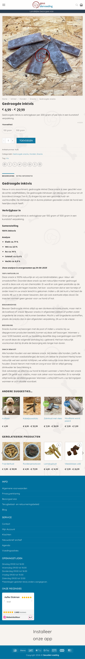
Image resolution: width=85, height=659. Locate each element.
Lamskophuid (50, 464)
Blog (4, 509)
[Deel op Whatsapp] (4, 164)
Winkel (13, 99)
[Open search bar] (77, 5)
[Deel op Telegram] (39, 164)
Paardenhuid (8, 464)
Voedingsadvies (10, 550)
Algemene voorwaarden (14, 488)
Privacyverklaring (11, 493)
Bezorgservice (9, 499)
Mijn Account (8, 529)
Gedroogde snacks (47, 99)
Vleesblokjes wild (73, 464)
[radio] (7, 130)
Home (4, 99)
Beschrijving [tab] (8, 176)
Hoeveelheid (7, 125)
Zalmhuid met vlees (53, 418)
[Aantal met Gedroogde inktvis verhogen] (12, 140)
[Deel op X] (14, 164)
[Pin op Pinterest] (29, 164)
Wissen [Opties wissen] (80, 123)
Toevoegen (26, 140)
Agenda (6, 545)
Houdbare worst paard (72, 419)
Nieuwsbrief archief (12, 540)
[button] (3, 4)
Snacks (33, 99)
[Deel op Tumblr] (34, 164)
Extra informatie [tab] (24, 176)
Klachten (6, 534)
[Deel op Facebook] (9, 164)
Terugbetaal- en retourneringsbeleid (20, 504)
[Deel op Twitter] (19, 164)
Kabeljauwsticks (30, 418)
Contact (6, 523)
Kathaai (5, 418)
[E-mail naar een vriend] (24, 164)
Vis (7, 158)
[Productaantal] (8, 140)
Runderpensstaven (32, 464)
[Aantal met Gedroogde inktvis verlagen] (3, 140)
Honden (23, 99)
